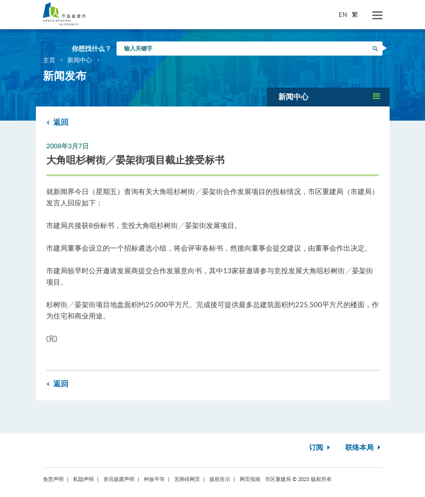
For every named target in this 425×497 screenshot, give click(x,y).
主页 (49, 60)
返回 (57, 122)
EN (343, 14)
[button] (328, 97)
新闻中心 (79, 60)
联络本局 (364, 447)
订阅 (320, 447)
